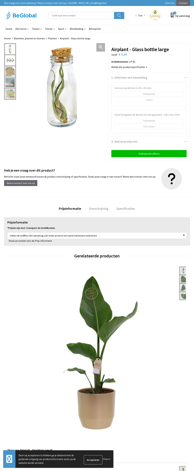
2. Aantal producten (124, 141)
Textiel (49, 28)
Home (9, 28)
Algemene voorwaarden (158, 369)
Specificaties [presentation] (122, 209)
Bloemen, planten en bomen (29, 38)
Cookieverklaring (155, 374)
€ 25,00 (15, 323)
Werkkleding (76, 28)
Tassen (36, 28)
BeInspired (94, 28)
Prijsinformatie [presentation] (73, 209)
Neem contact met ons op (21, 183)
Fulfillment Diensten (88, 379)
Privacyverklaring (155, 379)
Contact (183, 3)
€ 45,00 (62, 323)
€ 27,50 (155, 323)
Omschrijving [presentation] (98, 209)
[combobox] (81, 15)
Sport (61, 28)
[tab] (73, 209)
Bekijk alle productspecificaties (129, 67)
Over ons (170, 3)
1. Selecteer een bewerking (129, 77)
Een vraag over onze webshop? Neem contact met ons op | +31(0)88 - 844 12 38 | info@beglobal (55, 3)
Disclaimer (151, 384)
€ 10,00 (108, 323)
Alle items (20, 28)
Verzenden (178, 439)
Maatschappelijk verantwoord (93, 374)
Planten (52, 38)
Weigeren (106, 459)
